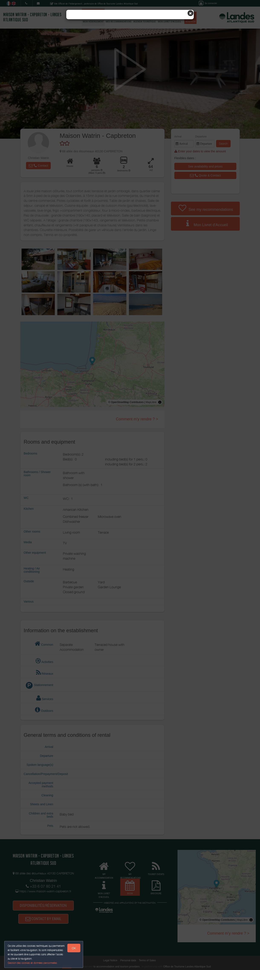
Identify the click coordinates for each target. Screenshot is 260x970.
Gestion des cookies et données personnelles (32, 962)
